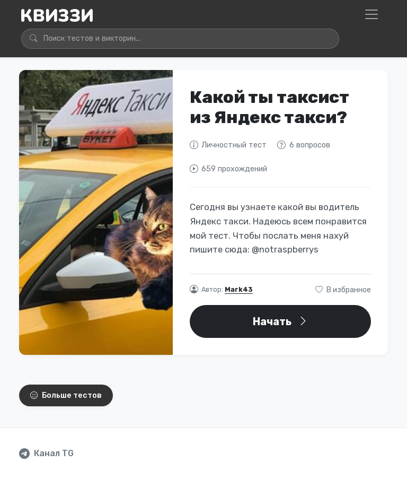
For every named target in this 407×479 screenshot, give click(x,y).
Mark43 (239, 289)
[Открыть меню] (371, 14)
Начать (280, 321)
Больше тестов (66, 395)
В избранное (343, 289)
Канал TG (54, 453)
